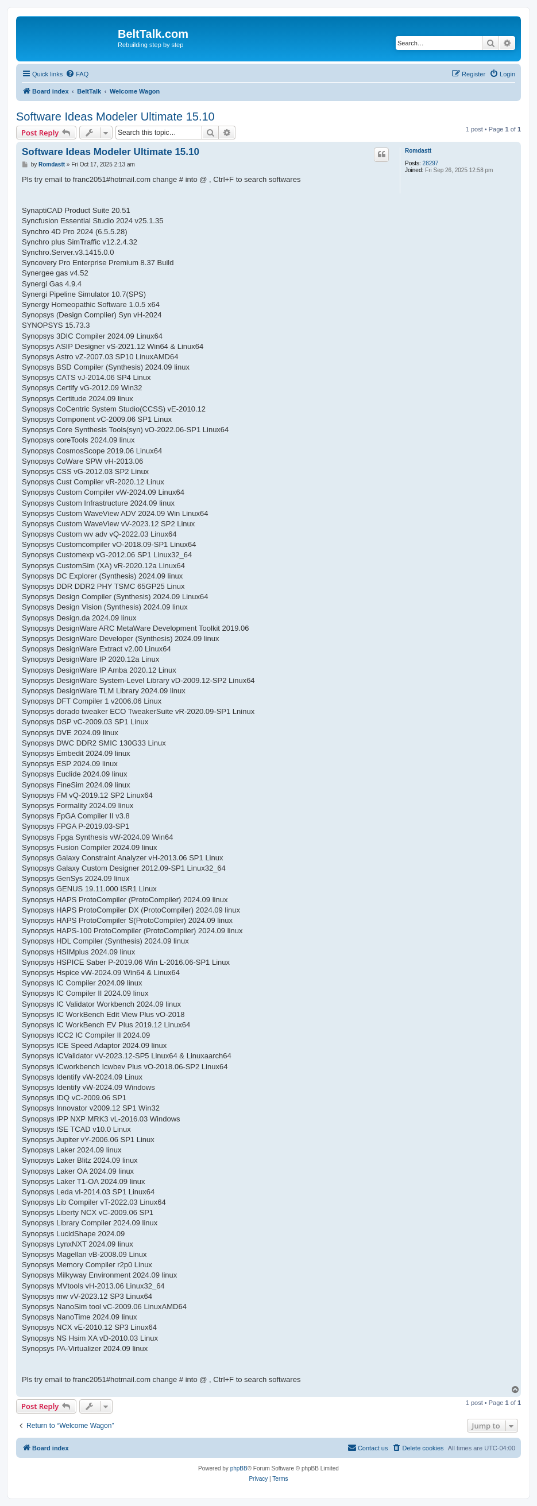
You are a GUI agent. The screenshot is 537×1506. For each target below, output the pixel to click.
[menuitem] (76, 74)
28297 (431, 163)
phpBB (239, 1468)
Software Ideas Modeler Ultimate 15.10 (115, 116)
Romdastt (418, 151)
